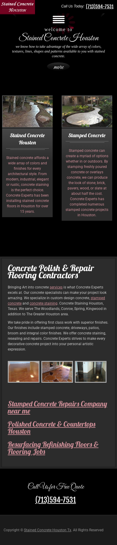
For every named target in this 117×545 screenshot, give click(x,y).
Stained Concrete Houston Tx (47, 530)
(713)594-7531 (99, 7)
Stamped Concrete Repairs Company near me (57, 407)
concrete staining (43, 303)
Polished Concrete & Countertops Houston (51, 427)
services (56, 287)
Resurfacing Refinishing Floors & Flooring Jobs (53, 448)
